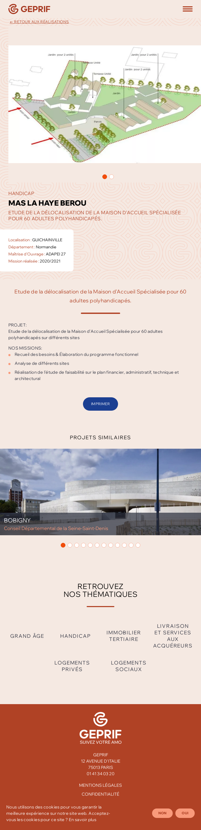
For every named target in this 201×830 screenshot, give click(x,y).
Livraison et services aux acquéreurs (173, 636)
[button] (188, 9)
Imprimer (100, 403)
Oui (185, 813)
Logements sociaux (129, 666)
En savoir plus (82, 819)
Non (162, 813)
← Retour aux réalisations (39, 21)
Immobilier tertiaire (124, 635)
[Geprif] (29, 9)
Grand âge (27, 636)
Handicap (75, 636)
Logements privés (72, 666)
